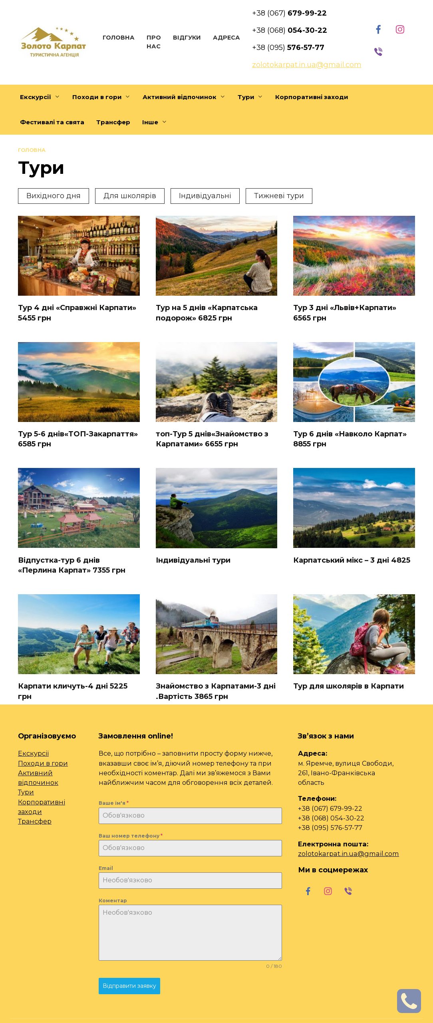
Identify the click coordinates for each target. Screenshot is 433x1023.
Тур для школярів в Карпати (348, 686)
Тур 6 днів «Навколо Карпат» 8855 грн (350, 439)
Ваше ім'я (114, 803)
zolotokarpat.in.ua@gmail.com (348, 854)
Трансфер (113, 122)
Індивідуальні (205, 195)
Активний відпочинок (179, 97)
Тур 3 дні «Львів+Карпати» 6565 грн (344, 312)
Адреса (226, 37)
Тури (26, 792)
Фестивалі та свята (52, 122)
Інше (150, 122)
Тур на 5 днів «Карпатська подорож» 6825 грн (207, 312)
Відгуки (187, 37)
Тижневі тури (279, 195)
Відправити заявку (129, 985)
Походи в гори (97, 97)
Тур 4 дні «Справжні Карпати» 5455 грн (77, 312)
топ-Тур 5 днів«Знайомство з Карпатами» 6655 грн (212, 439)
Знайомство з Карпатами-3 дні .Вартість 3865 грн (216, 691)
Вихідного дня (53, 195)
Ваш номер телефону (131, 836)
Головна (119, 37)
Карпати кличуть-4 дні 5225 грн (72, 691)
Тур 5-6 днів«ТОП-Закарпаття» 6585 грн (78, 439)
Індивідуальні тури (193, 560)
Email (106, 868)
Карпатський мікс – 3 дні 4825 (351, 559)
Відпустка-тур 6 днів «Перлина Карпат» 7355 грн (71, 564)
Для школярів (129, 195)
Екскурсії (35, 97)
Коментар (113, 901)
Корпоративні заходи (311, 97)
